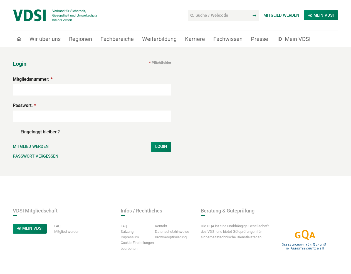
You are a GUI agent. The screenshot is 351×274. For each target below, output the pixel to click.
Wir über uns (45, 39)
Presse (259, 39)
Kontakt (161, 235)
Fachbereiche (117, 39)
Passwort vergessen (35, 165)
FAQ (59, 235)
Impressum (130, 246)
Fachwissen (228, 39)
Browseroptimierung (171, 246)
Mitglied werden (281, 15)
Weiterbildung (159, 39)
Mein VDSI (321, 15)
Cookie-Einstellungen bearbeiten (137, 255)
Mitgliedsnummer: (33, 88)
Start (21, 50)
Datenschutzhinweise (172, 241)
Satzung (127, 241)
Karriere (195, 39)
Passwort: (24, 114)
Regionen (80, 39)
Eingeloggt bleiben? (36, 140)
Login (161, 155)
